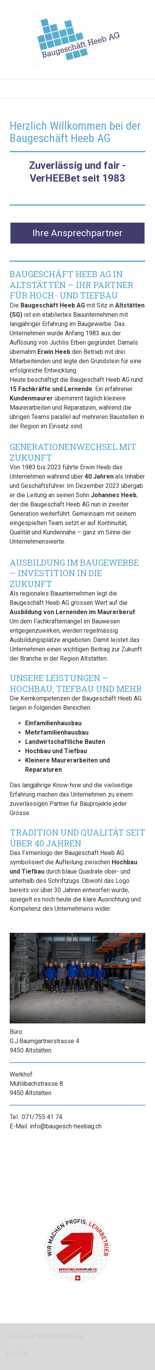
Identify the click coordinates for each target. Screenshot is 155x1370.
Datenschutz (48, 1336)
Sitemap (75, 1336)
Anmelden (17, 1353)
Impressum (18, 1336)
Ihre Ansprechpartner (77, 233)
